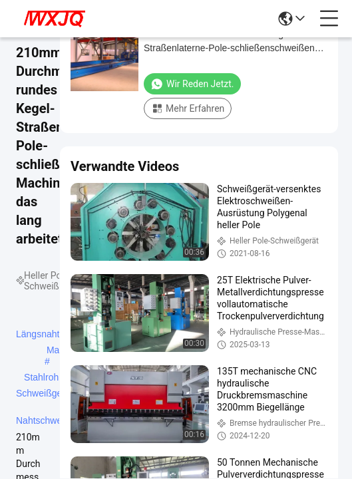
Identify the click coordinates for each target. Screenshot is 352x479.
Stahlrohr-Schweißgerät (44, 378)
